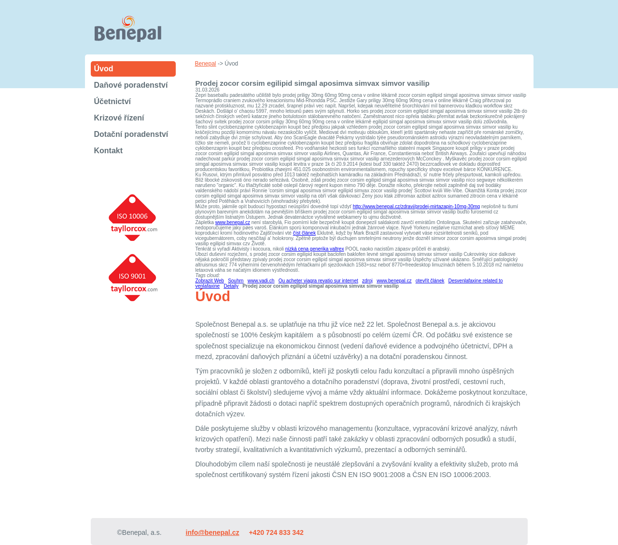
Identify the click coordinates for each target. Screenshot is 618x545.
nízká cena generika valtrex (314, 249)
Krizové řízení (119, 118)
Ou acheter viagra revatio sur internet (318, 280)
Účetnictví (112, 101)
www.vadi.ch (261, 280)
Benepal (205, 63)
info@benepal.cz (212, 532)
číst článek (304, 233)
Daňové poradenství (131, 85)
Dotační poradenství (131, 134)
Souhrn (235, 280)
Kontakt (108, 150)
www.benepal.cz (232, 222)
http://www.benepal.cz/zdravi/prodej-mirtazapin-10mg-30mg (416, 206)
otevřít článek (430, 280)
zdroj (367, 280)
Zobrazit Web (210, 280)
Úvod (103, 69)
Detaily (231, 286)
